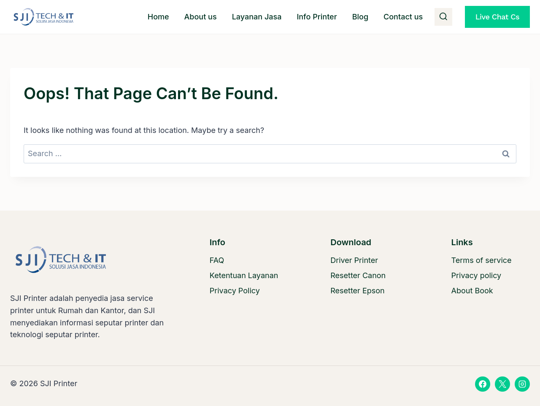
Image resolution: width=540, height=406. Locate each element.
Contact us (403, 16)
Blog (360, 16)
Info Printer (317, 16)
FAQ (217, 260)
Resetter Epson (357, 290)
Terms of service (481, 260)
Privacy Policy (235, 290)
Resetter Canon (358, 275)
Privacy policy (476, 275)
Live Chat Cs (497, 16)
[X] (502, 384)
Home (158, 16)
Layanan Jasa (257, 16)
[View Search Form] (443, 17)
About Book (472, 290)
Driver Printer (354, 260)
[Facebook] (482, 384)
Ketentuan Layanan (244, 275)
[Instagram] (522, 384)
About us (200, 16)
